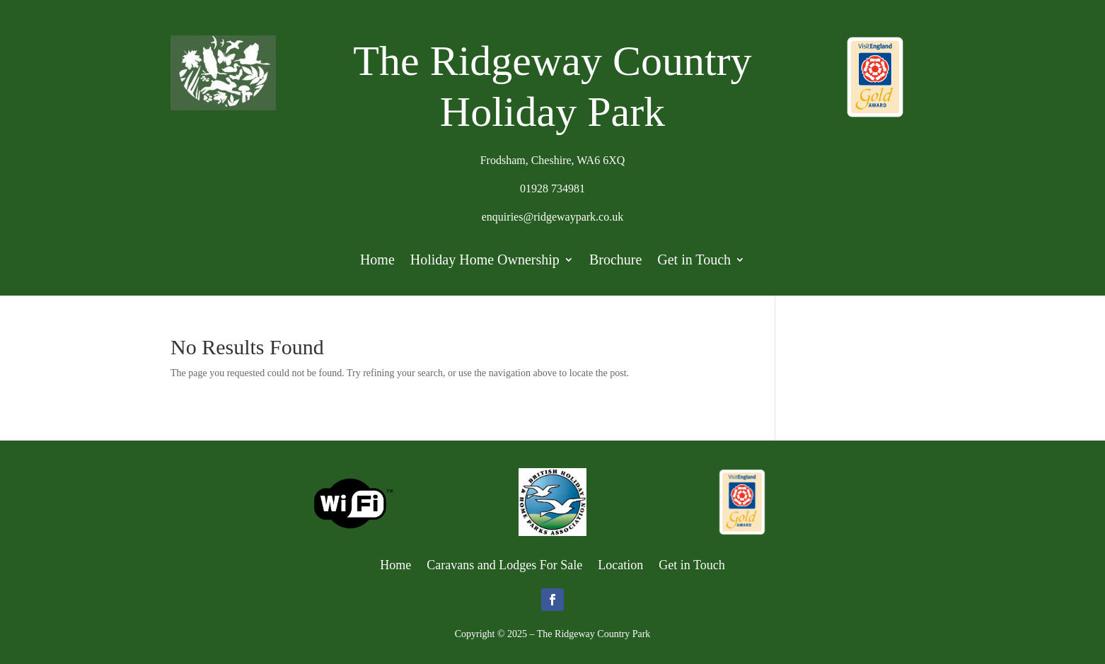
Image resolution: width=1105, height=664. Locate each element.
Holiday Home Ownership (485, 261)
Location (620, 564)
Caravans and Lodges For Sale (504, 564)
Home (377, 261)
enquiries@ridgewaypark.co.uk (552, 217)
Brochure (615, 261)
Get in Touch (694, 261)
